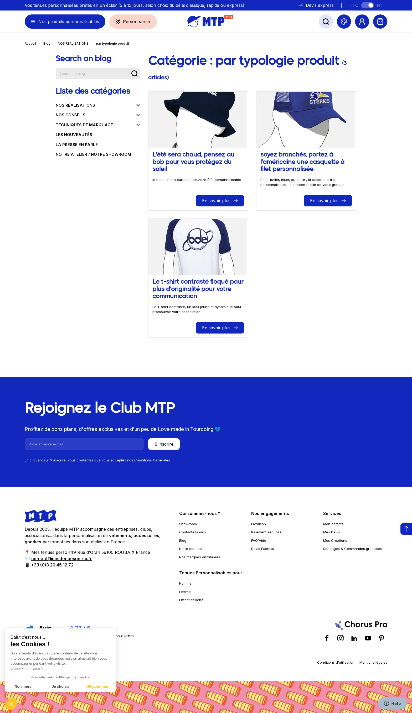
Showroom (188, 524)
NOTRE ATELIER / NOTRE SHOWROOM (93, 154)
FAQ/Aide (258, 540)
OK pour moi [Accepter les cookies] (97, 686)
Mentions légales (373, 662)
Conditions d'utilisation (335, 662)
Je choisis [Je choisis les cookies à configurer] (60, 686)
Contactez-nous (192, 532)
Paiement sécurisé (266, 532)
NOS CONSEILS (98, 114)
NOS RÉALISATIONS (73, 43)
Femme (185, 592)
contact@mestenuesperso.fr (61, 558)
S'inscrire (163, 444)
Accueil (30, 43)
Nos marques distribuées (199, 557)
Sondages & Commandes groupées (352, 549)
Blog (46, 43)
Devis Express (262, 549)
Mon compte (333, 524)
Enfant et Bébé (191, 600)
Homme (185, 583)
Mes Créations (335, 540)
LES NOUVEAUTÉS (74, 134)
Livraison (258, 524)
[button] (11, 704)
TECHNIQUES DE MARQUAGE (98, 124)
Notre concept (191, 549)
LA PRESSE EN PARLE (77, 144)
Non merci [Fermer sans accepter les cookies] (23, 686)
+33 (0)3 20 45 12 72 (52, 565)
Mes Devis (331, 532)
